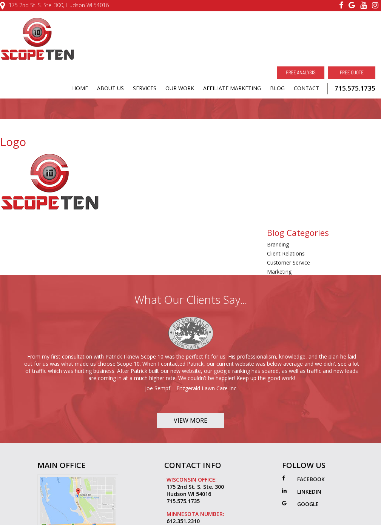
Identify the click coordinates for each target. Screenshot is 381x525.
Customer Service (288, 262)
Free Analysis (300, 72)
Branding (278, 244)
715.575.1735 (355, 88)
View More (190, 420)
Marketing (279, 271)
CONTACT (306, 88)
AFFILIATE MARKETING (232, 88)
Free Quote (352, 72)
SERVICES (144, 88)
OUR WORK (179, 88)
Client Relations (286, 253)
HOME (80, 88)
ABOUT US (110, 88)
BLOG (277, 88)
